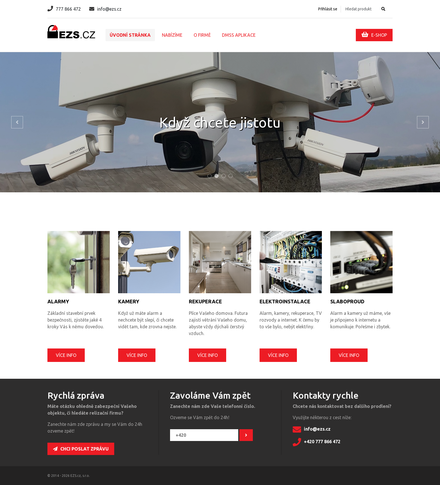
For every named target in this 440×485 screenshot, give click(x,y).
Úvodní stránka (130, 35)
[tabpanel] (220, 122)
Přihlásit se (327, 9)
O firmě (202, 35)
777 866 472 (64, 8)
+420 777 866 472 (316, 442)
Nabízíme (172, 35)
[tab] (209, 176)
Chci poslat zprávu (81, 448)
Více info (66, 355)
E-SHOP (374, 34)
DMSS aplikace (239, 35)
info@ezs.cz (105, 8)
